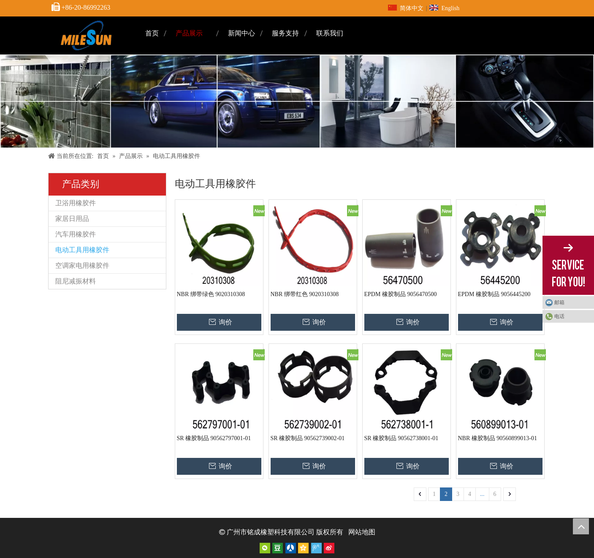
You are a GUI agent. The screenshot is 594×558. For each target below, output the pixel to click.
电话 (559, 316)
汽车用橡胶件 (75, 234)
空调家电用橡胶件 (82, 265)
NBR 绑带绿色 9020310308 (211, 294)
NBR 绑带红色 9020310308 (305, 294)
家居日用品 (72, 218)
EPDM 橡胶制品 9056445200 (494, 294)
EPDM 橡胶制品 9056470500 (400, 294)
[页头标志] (86, 35)
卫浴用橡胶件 (75, 203)
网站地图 (361, 532)
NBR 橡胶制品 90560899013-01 (497, 438)
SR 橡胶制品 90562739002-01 (308, 438)
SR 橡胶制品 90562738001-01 (401, 438)
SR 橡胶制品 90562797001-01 (214, 438)
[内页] (297, 101)
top (581, 526)
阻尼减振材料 (75, 281)
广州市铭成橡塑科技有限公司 (271, 532)
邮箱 (559, 302)
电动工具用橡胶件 (82, 249)
